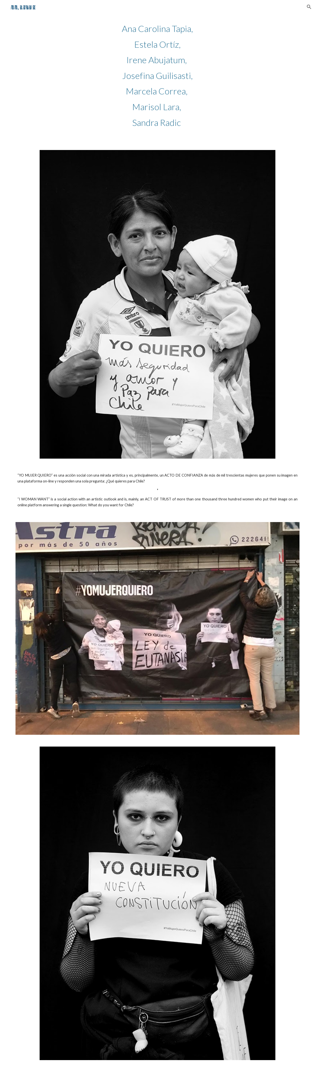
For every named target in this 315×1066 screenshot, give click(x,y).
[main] (157, 75)
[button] (309, 7)
